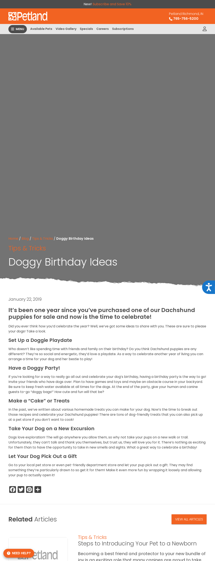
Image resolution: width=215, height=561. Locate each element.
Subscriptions (123, 29)
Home (13, 238)
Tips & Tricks (42, 238)
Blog (25, 238)
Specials (86, 29)
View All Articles (189, 519)
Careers (102, 29)
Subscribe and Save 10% (112, 4)
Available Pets (41, 29)
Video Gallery (66, 29)
